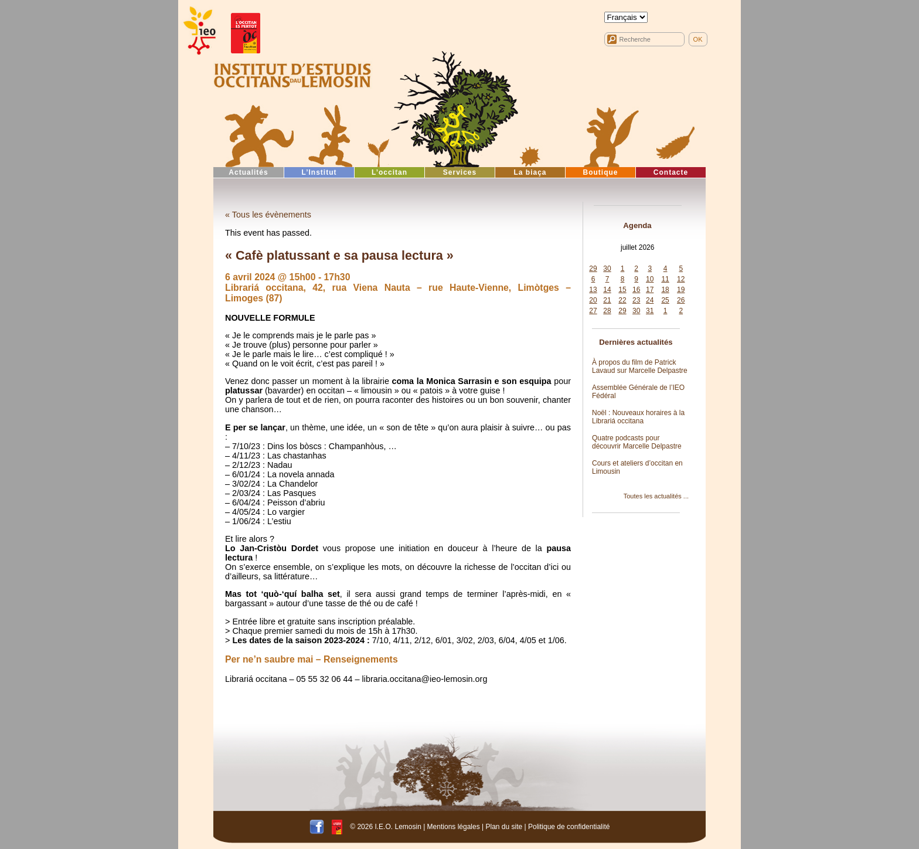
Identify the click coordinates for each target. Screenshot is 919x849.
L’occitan (389, 172)
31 (649, 311)
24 (649, 300)
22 (622, 300)
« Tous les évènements (268, 214)
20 (593, 300)
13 (593, 290)
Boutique (600, 172)
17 (649, 290)
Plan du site (503, 827)
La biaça (529, 172)
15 (622, 290)
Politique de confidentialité (569, 827)
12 (681, 279)
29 (593, 268)
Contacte (670, 172)
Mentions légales (453, 827)
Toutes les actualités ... (656, 496)
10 (649, 279)
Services (459, 172)
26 (681, 300)
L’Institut (319, 172)
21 (607, 300)
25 (665, 300)
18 (665, 290)
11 (665, 279)
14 (607, 290)
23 (636, 300)
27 (593, 311)
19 (681, 290)
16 (636, 290)
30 (607, 268)
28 (607, 311)
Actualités (248, 172)
